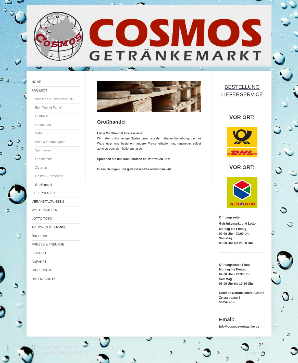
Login (261, 347)
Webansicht (256, 352)
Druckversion (46, 347)
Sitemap (71, 347)
